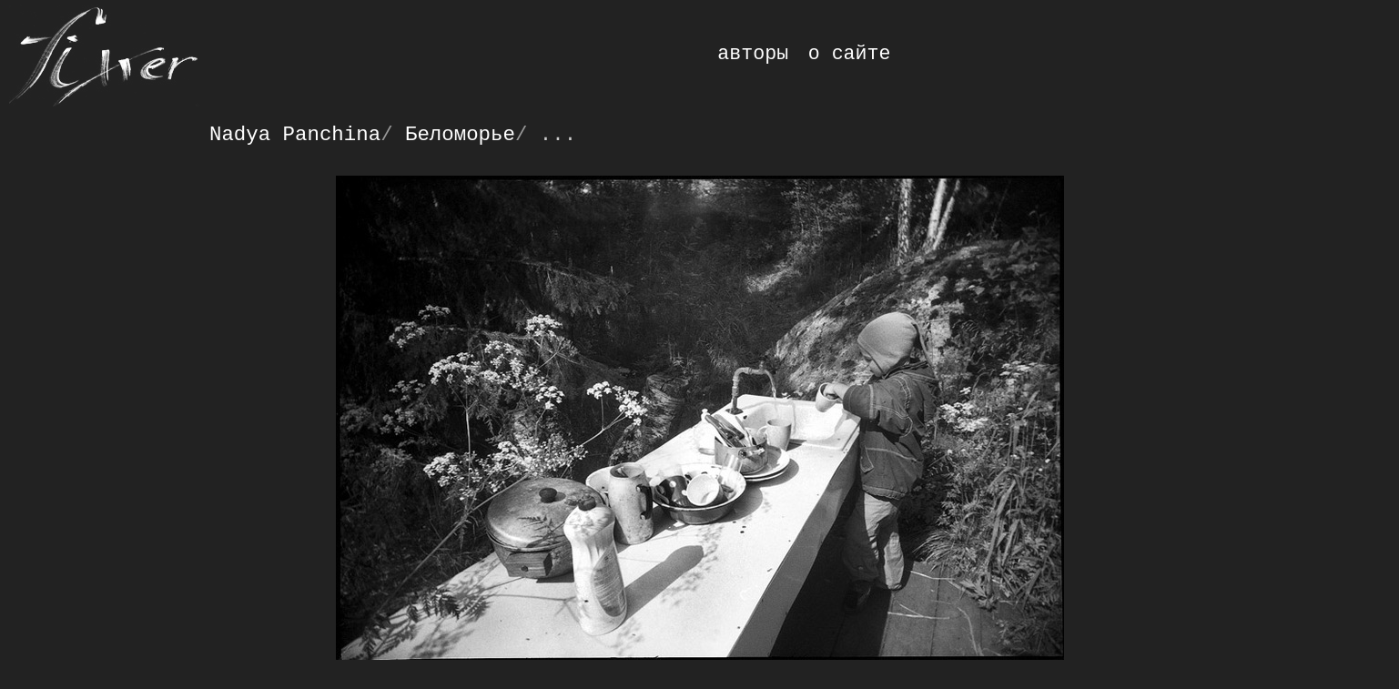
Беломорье (460, 135)
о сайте (849, 54)
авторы (752, 54)
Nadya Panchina (294, 135)
